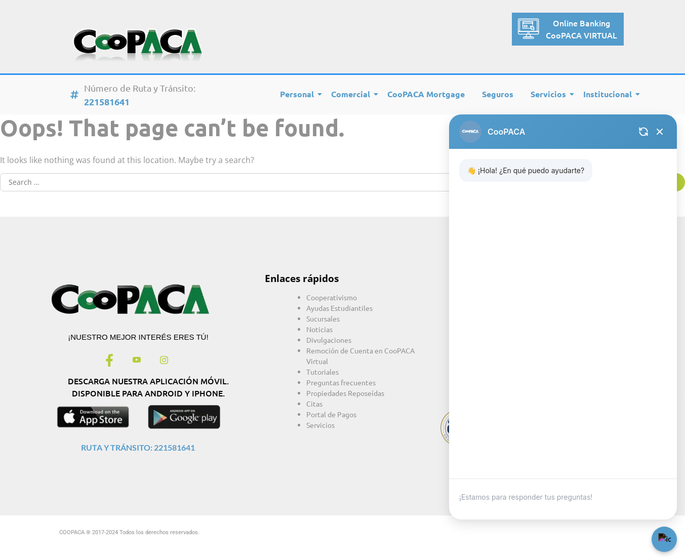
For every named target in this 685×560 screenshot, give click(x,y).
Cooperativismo (331, 297)
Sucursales (323, 318)
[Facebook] (109, 361)
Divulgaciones (328, 339)
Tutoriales (322, 371)
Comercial (352, 94)
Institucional (609, 94)
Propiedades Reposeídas (345, 392)
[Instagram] (164, 361)
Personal (298, 94)
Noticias (319, 329)
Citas (314, 403)
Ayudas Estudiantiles (339, 307)
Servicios (550, 94)
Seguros (497, 94)
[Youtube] (137, 361)
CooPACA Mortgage (426, 94)
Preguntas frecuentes (341, 382)
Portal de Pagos (331, 414)
